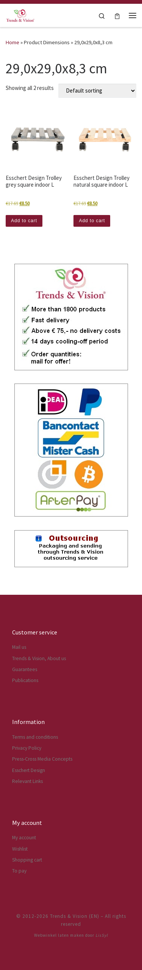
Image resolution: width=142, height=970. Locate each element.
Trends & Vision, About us (39, 658)
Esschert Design (28, 770)
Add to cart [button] (24, 220)
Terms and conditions (35, 737)
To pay (19, 871)
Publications (25, 680)
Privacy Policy (26, 748)
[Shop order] (97, 91)
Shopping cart (27, 860)
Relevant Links (27, 781)
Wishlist (20, 849)
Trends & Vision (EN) (74, 916)
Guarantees (24, 669)
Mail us (19, 647)
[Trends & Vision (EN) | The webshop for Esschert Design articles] (20, 14)
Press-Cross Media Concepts (42, 759)
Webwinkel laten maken (59, 935)
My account (24, 837)
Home (12, 42)
